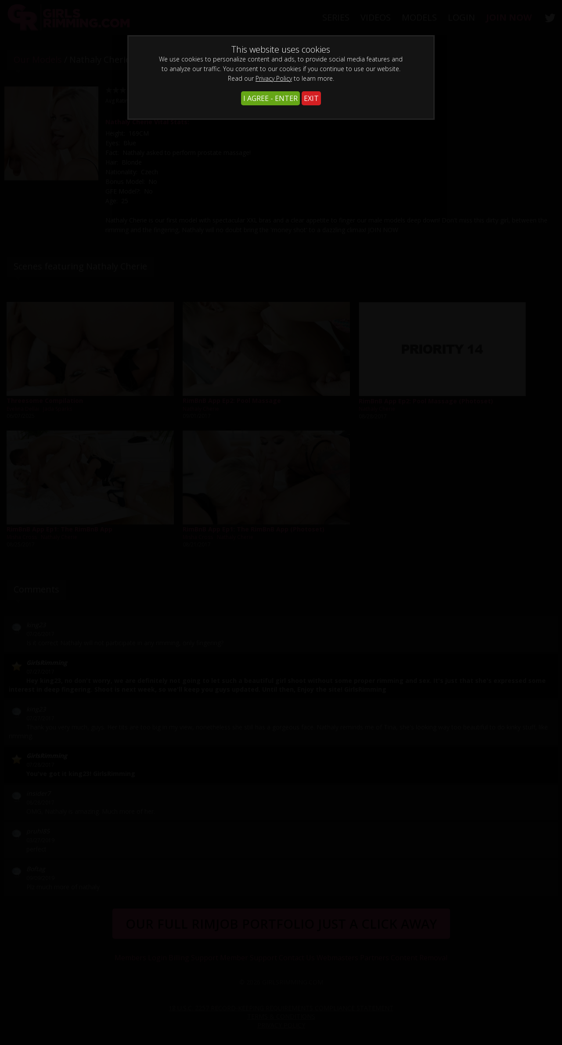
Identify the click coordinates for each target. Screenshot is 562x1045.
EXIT (311, 98)
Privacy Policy (274, 78)
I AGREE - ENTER (270, 98)
